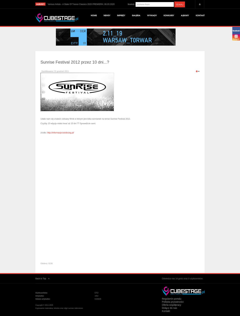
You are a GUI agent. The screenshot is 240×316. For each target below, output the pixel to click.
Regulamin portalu (171, 298)
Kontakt (200, 15)
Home (94, 15)
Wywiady (152, 15)
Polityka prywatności (173, 301)
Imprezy (121, 15)
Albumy (185, 15)
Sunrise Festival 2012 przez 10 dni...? (75, 62)
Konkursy (169, 15)
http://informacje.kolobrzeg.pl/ (60, 133)
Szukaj (179, 4)
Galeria (136, 15)
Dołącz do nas (169, 308)
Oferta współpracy (171, 305)
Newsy (107, 15)
